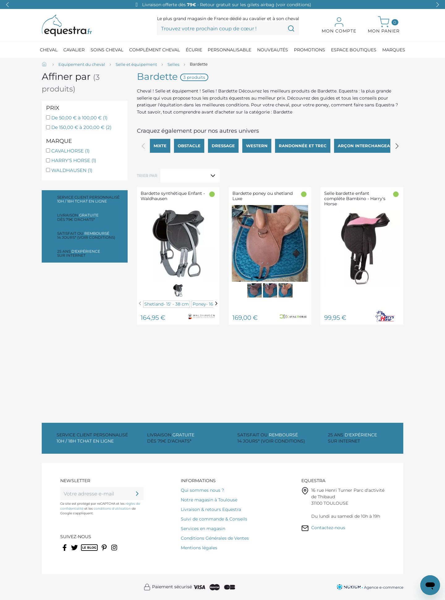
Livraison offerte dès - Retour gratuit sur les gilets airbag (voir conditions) (226, 4)
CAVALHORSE (70, 151)
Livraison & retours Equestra (211, 509)
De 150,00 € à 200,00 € (81, 127)
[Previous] (140, 303)
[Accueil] (45, 65)
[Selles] (173, 65)
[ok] (137, 493)
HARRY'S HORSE (73, 160)
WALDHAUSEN (71, 170)
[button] (437, 4)
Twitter (75, 551)
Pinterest (105, 551)
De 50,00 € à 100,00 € (79, 118)
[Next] (216, 303)
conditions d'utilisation (112, 509)
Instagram (115, 551)
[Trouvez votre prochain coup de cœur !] (228, 28)
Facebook (65, 551)
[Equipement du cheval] (81, 65)
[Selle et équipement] (136, 65)
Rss (84, 551)
